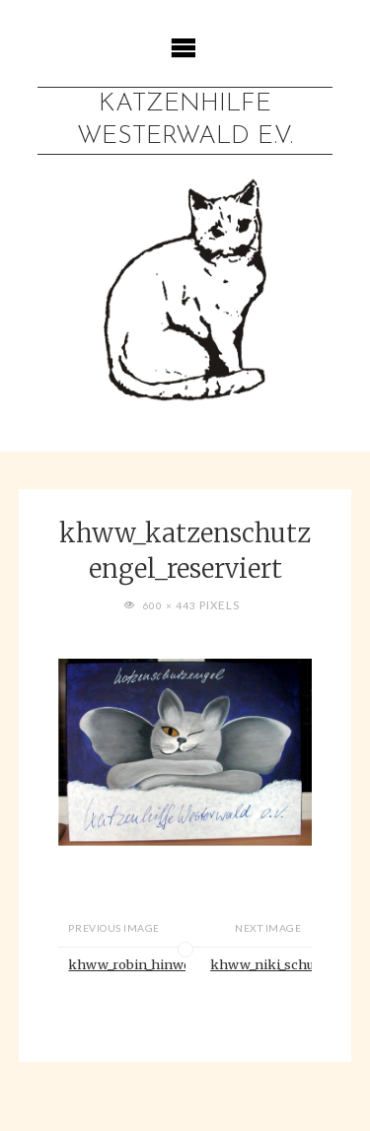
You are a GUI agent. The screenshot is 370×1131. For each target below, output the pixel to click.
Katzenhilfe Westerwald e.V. (185, 120)
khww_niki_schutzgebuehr (261, 964)
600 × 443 (170, 605)
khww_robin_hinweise (126, 964)
